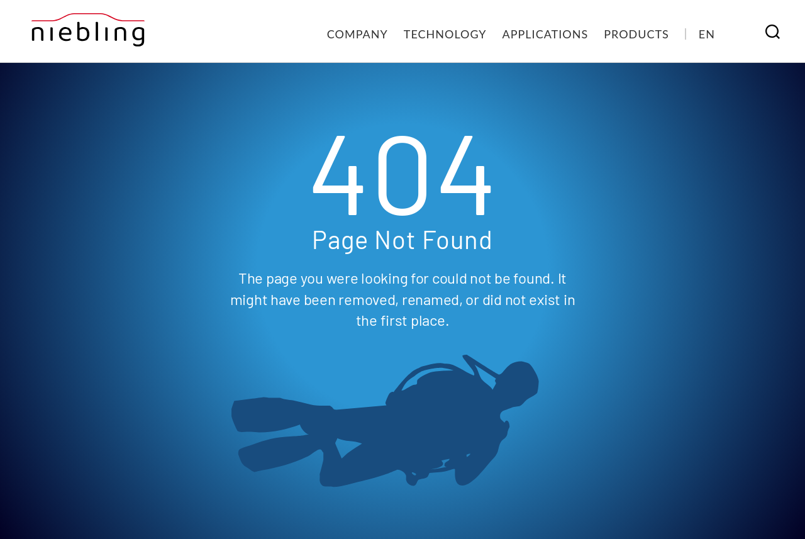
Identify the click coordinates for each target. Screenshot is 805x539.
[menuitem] (707, 34)
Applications (545, 34)
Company (357, 34)
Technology (445, 34)
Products (636, 34)
